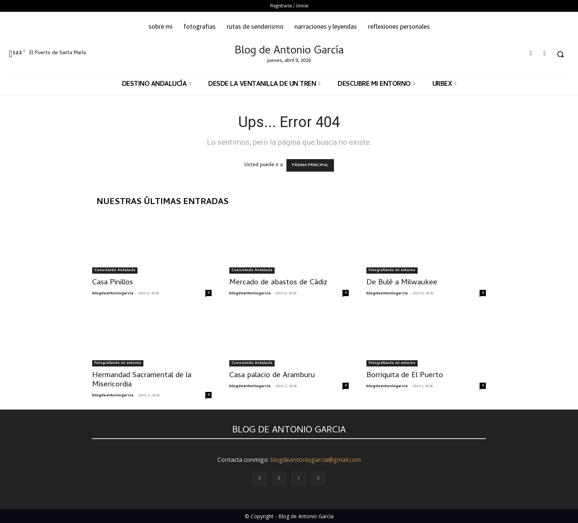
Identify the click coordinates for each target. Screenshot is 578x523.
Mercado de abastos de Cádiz (278, 283)
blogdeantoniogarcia (112, 293)
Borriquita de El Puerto (404, 375)
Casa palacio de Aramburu (272, 375)
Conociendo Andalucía (114, 270)
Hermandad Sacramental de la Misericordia (141, 380)
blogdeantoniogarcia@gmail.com (315, 460)
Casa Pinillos (112, 283)
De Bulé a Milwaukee (401, 283)
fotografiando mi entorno (392, 270)
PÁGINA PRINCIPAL (310, 165)
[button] (560, 54)
